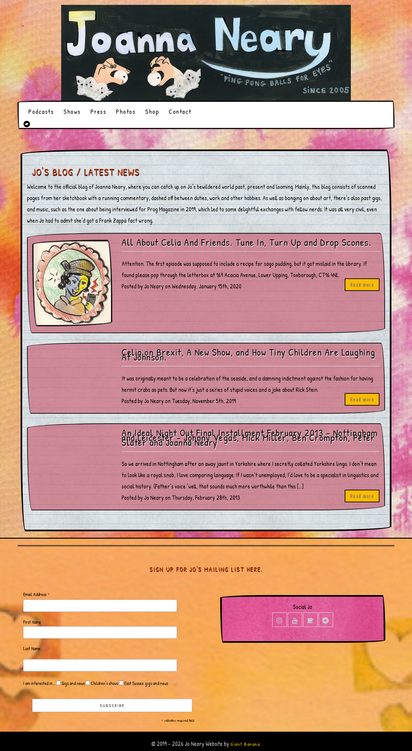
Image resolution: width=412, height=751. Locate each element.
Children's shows (104, 683)
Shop (152, 111)
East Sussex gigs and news (145, 683)
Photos (126, 111)
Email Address (36, 595)
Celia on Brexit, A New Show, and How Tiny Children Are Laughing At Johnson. (249, 355)
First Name (32, 622)
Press (98, 111)
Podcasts (41, 111)
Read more (362, 284)
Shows (72, 111)
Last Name (31, 648)
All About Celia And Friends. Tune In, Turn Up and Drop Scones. (246, 242)
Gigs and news (73, 683)
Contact (180, 111)
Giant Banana (245, 744)
